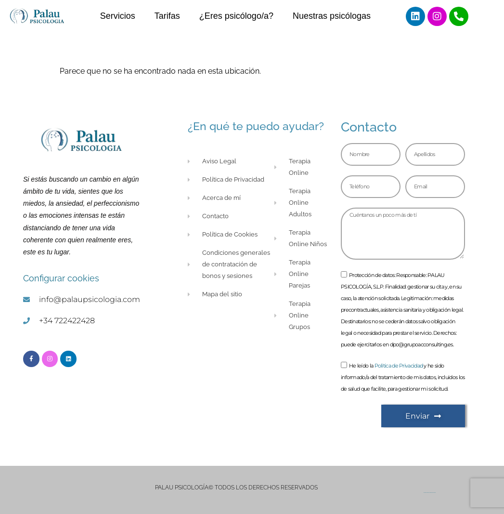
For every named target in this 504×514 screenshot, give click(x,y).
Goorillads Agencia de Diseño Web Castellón (430, 492)
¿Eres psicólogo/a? (236, 16)
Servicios (117, 16)
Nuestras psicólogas (332, 16)
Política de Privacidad (399, 366)
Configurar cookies (61, 278)
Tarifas (167, 16)
